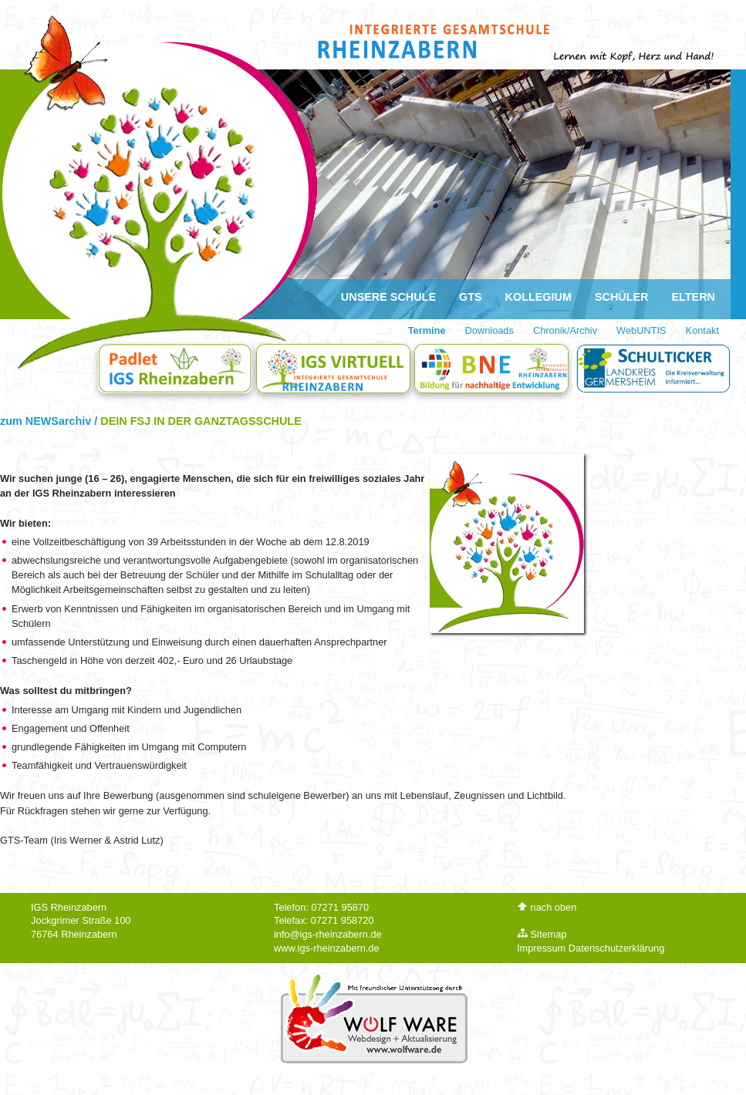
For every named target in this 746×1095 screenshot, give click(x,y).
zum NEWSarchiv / (50, 421)
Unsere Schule (388, 297)
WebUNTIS (641, 330)
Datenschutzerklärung (616, 948)
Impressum (541, 948)
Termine (427, 330)
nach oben (546, 907)
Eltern (694, 297)
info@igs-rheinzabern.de (328, 934)
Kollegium (538, 297)
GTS (470, 297)
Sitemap (542, 934)
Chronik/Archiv (565, 330)
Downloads (489, 330)
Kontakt (702, 330)
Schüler (622, 297)
